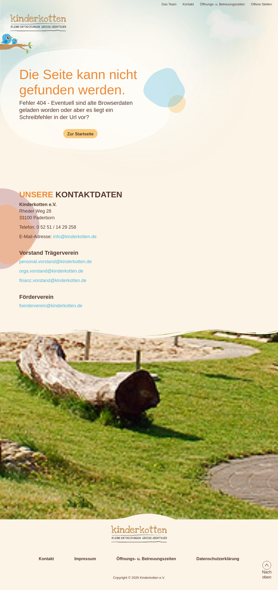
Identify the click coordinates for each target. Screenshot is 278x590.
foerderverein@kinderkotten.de (50, 305)
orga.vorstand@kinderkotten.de (51, 271)
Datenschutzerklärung (217, 559)
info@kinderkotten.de (75, 236)
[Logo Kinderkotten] (32, 22)
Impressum (85, 559)
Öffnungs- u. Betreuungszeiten (222, 4)
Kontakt (188, 4)
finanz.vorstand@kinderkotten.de (52, 280)
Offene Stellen (261, 4)
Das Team (169, 4)
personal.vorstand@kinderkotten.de (55, 261)
